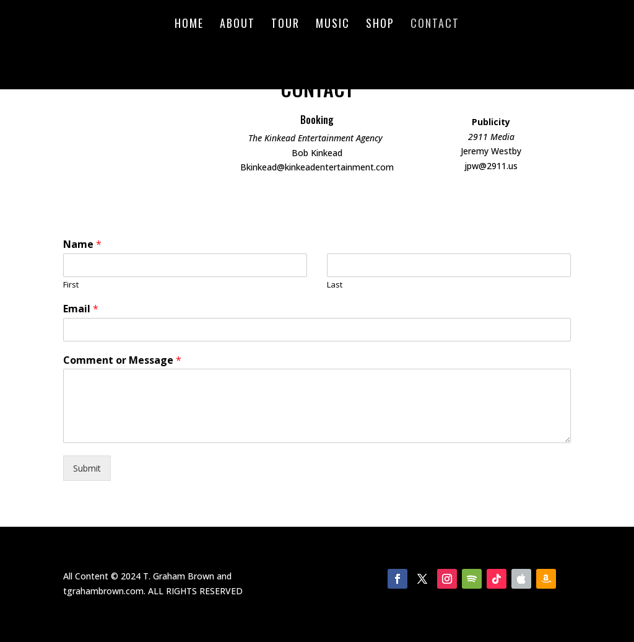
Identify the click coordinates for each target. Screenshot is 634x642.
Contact (434, 25)
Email (80, 308)
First (71, 284)
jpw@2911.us (491, 166)
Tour (285, 25)
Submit (87, 468)
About (237, 25)
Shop (380, 25)
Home (189, 25)
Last (334, 284)
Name (82, 244)
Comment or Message (122, 360)
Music (333, 25)
